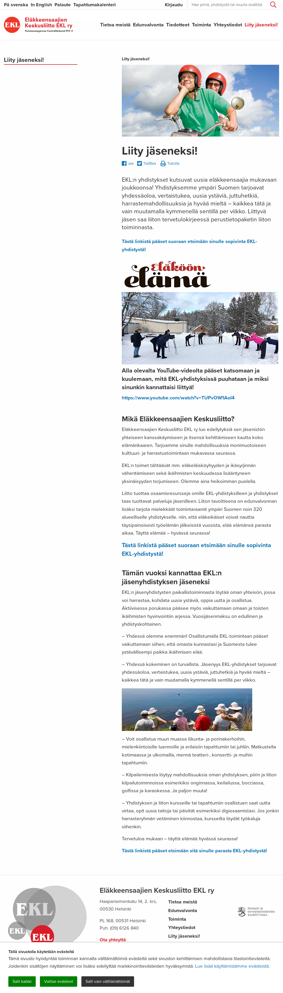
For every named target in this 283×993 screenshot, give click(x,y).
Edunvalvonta (148, 25)
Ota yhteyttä (113, 940)
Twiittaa (146, 164)
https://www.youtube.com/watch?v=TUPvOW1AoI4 (178, 398)
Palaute (63, 5)
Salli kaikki (22, 981)
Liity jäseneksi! (261, 25)
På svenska (16, 5)
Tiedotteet (177, 25)
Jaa (128, 163)
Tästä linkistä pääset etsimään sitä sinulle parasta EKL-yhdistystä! (194, 851)
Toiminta (201, 25)
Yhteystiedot (228, 25)
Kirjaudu (174, 5)
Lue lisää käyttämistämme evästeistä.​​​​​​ (232, 966)
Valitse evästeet (58, 981)
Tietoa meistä (115, 25)
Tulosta (169, 164)
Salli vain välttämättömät (108, 981)
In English (41, 5)
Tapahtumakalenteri (94, 5)
